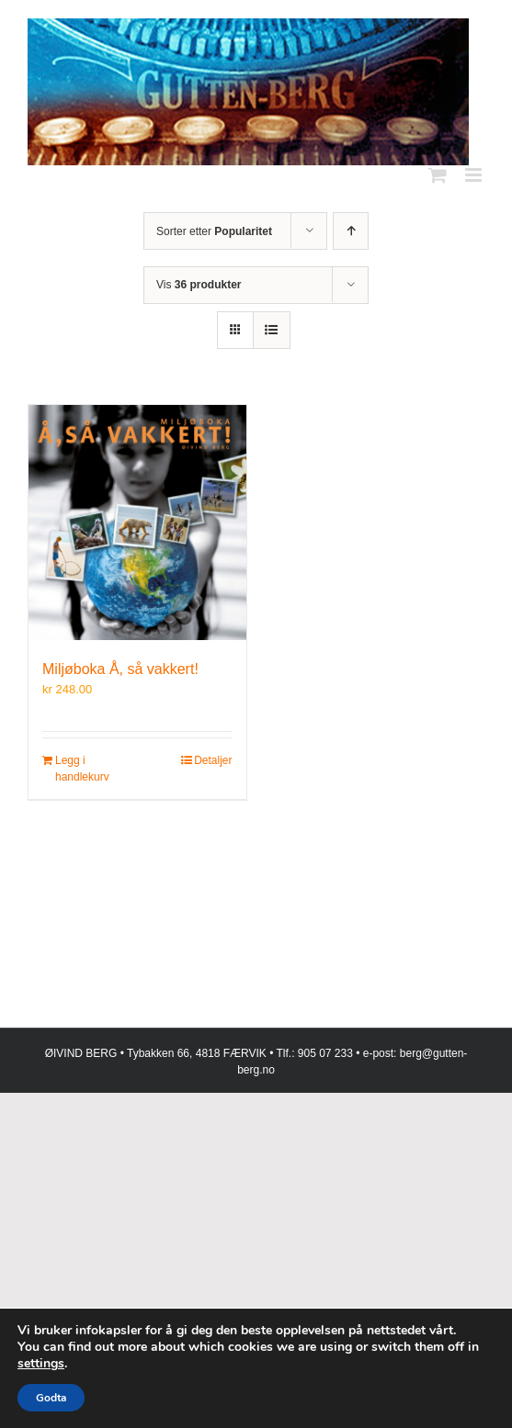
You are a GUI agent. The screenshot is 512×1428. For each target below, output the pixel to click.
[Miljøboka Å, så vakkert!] (137, 522)
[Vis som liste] (272, 330)
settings (40, 1363)
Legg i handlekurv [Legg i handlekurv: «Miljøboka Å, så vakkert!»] (82, 768)
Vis (198, 284)
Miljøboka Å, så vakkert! (120, 669)
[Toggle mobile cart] (437, 175)
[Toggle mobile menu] (474, 175)
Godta (51, 1397)
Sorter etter (214, 231)
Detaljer (213, 760)
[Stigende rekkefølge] (351, 231)
